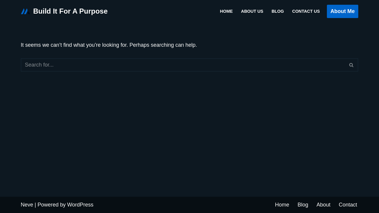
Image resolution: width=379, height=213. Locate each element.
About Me (342, 11)
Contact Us (306, 11)
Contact (348, 205)
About (323, 205)
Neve (27, 205)
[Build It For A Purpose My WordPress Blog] (64, 11)
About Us (252, 11)
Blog (278, 11)
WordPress (80, 205)
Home (226, 11)
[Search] (183, 65)
